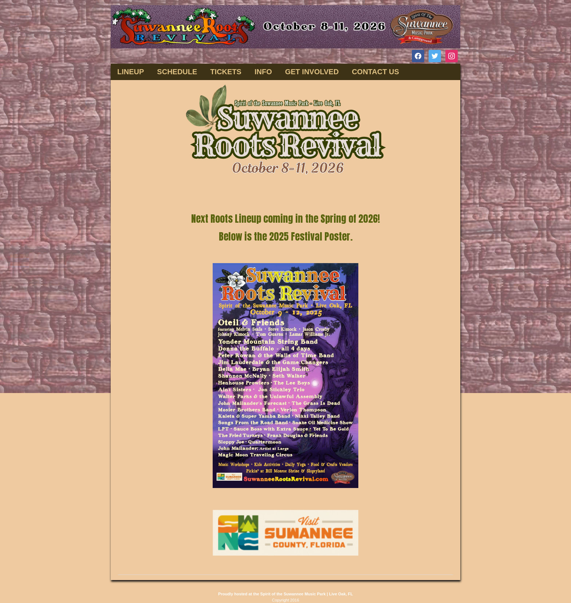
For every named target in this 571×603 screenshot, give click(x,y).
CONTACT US (375, 72)
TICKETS (225, 72)
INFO (263, 72)
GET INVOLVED (312, 72)
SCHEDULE (177, 72)
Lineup (130, 72)
